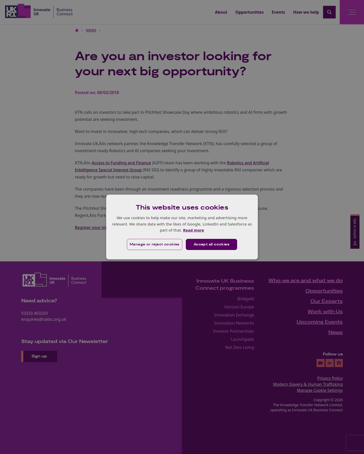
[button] (154, 244)
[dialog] (182, 227)
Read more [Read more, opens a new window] (193, 230)
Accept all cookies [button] (211, 244)
